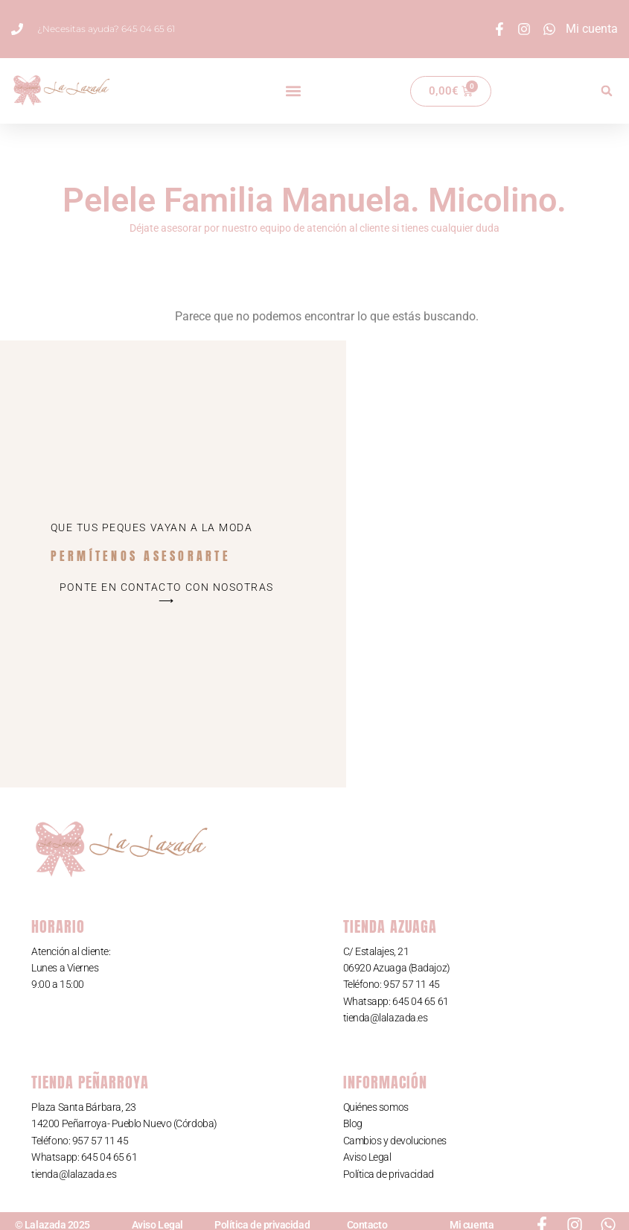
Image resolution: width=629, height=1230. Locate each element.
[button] (293, 91)
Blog (353, 1123)
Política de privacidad (388, 1174)
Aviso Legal (367, 1157)
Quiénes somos (376, 1107)
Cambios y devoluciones (395, 1141)
